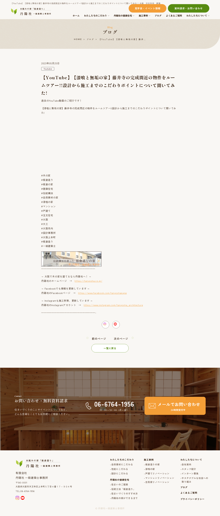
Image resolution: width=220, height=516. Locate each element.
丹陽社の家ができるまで (124, 501)
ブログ (158, 15)
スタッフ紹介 (189, 471)
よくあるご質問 (174, 15)
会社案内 (186, 466)
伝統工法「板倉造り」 (123, 491)
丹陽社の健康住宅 (123, 15)
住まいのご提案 (119, 487)
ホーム (76, 15)
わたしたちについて (196, 15)
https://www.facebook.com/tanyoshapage (103, 293)
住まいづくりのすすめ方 (124, 496)
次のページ (121, 340)
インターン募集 (190, 475)
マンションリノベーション (159, 480)
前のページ (99, 340)
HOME (78, 39)
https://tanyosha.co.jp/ (89, 281)
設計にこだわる (119, 475)
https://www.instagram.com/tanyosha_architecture (114, 305)
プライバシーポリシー (192, 501)
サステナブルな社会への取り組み (195, 482)
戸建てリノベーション (157, 475)
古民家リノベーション (157, 484)
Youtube (48, 68)
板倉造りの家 (152, 466)
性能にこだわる (119, 471)
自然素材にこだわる (122, 466)
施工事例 (143, 15)
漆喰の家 (150, 471)
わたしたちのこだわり (95, 15)
